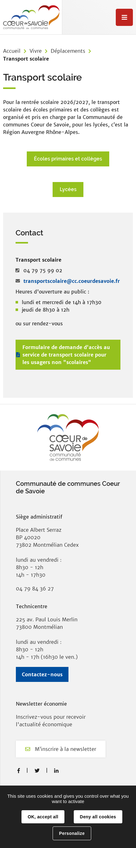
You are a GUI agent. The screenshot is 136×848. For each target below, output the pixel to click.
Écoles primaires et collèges (68, 159)
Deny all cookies (98, 816)
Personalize (72, 833)
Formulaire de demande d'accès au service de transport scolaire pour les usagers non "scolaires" (66, 354)
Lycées (68, 189)
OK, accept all (43, 816)
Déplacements (68, 51)
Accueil (12, 51)
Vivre (36, 51)
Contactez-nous (42, 674)
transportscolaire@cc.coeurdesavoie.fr (71, 281)
